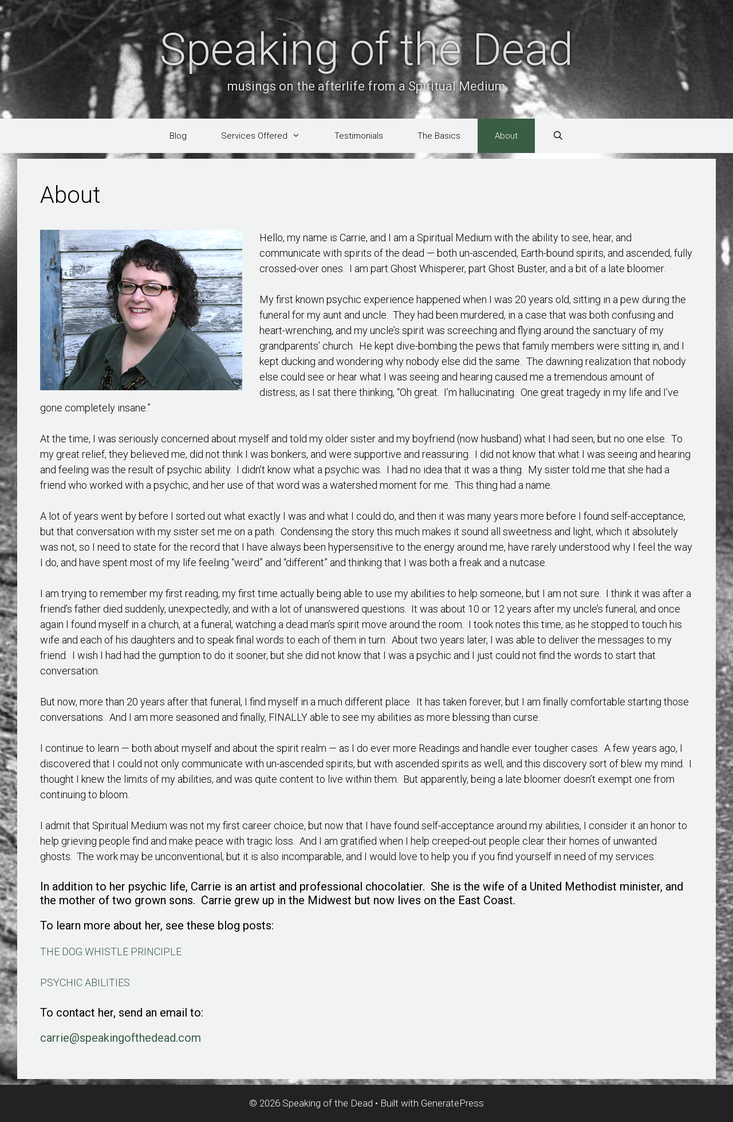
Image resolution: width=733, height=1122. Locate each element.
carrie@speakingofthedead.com (120, 1038)
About (506, 136)
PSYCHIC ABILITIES (85, 982)
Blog (178, 136)
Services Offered (269, 136)
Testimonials (358, 136)
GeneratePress (452, 1103)
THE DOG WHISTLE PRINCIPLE (111, 952)
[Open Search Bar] (557, 136)
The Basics (438, 136)
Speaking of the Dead (366, 49)
